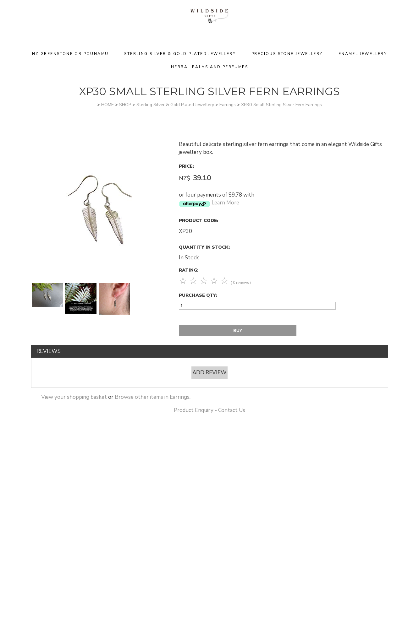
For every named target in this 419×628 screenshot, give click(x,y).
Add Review (209, 372)
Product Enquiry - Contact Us (209, 410)
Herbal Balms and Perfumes (209, 66)
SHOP (125, 105)
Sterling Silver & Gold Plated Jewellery (180, 53)
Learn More (225, 202)
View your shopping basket (74, 397)
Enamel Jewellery (363, 53)
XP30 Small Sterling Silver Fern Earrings (281, 105)
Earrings (227, 105)
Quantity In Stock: (204, 247)
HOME (107, 105)
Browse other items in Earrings (152, 397)
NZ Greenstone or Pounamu (70, 53)
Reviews (48, 351)
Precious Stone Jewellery (287, 53)
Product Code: (198, 220)
